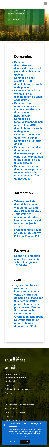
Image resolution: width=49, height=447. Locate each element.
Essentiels (13, 441)
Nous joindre (11, 385)
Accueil (10, 11)
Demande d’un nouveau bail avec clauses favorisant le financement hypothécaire (27, 109)
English (8, 393)
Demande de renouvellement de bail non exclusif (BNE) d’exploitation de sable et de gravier (28, 125)
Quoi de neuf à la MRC (15, 412)
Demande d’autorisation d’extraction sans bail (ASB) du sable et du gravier (27, 68)
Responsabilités (21, 11)
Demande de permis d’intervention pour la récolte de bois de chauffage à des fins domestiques (27, 172)
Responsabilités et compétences (20, 405)
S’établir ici (10, 381)
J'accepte (24, 441)
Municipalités (11, 408)
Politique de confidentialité (17, 389)
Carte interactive (12, 416)
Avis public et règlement (16, 420)
